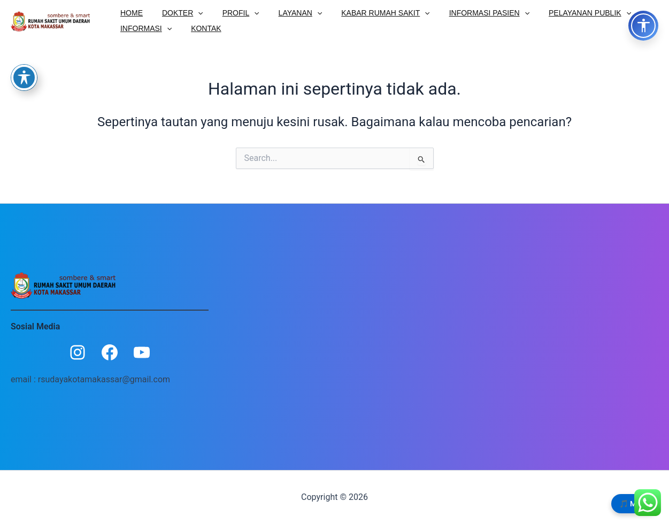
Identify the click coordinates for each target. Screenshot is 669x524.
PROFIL (230, 12)
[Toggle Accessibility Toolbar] (24, 77)
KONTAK (199, 28)
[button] (191, 12)
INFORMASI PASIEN (466, 12)
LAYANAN (285, 12)
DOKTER (176, 12)
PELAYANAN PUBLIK (562, 12)
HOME (129, 12)
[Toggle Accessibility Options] (643, 26)
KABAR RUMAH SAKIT (366, 12)
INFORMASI (144, 28)
